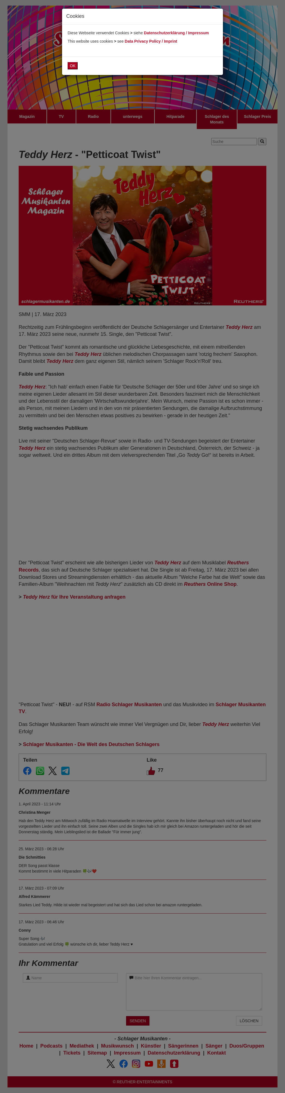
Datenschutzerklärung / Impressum (176, 33)
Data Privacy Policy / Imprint (151, 41)
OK (72, 66)
